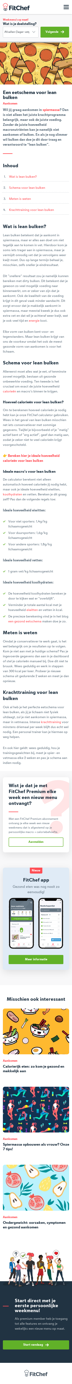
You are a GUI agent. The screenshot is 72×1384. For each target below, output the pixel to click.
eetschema (33, 621)
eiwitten (32, 610)
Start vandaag (36, 1345)
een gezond (17, 621)
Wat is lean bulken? (23, 176)
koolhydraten (12, 494)
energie (34, 320)
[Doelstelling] (21, 32)
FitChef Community (16, 7)
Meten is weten (20, 199)
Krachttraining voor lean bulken (31, 210)
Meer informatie (36, 959)
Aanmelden (36, 842)
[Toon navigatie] (66, 7)
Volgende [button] (55, 32)
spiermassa (51, 110)
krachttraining (51, 722)
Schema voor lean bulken (27, 188)
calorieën (9, 391)
